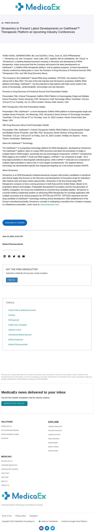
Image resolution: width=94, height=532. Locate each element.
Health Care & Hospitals (17, 325)
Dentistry (11, 315)
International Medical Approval (19, 335)
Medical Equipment (15, 340)
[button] (4, 256)
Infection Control (14, 330)
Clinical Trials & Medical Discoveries (22, 310)
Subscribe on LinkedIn (14, 223)
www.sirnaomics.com (49, 204)
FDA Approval (13, 320)
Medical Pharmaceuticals (12, 244)
